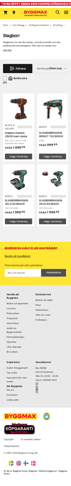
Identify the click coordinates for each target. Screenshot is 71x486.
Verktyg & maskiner (39, 25)
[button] (46, 416)
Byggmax (33, 471)
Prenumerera (53, 272)
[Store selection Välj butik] (13, 12)
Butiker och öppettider (17, 303)
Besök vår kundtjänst (17, 256)
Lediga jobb (13, 399)
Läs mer (7, 50)
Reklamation (42, 310)
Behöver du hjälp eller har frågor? (31, 248)
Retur (38, 305)
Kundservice (43, 294)
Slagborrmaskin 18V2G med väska (16, 134)
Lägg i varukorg (18, 156)
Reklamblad (13, 313)
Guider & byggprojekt (17, 367)
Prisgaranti (12, 318)
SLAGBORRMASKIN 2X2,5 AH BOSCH (50, 202)
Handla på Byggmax (13, 296)
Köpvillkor (11, 342)
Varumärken (13, 323)
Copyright (8, 439)
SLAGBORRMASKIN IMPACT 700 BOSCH (51, 134)
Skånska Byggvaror (48, 471)
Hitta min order (43, 315)
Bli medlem (12, 351)
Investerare (12, 394)
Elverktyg (58, 25)
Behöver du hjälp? (44, 300)
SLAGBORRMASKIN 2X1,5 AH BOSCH (16, 202)
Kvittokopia (41, 319)
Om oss (10, 390)
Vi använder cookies (31, 439)
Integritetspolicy (11, 446)
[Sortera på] (51, 68)
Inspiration (13, 362)
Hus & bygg (18, 25)
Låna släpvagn (14, 347)
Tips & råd (12, 372)
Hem (5, 25)
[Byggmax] (35, 13)
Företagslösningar (15, 337)
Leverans (11, 308)
